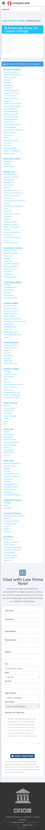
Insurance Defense (10, 109)
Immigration (7, 216)
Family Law (7, 447)
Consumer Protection (11, 311)
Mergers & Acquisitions (11, 227)
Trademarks (7, 508)
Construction (8, 539)
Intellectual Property (10, 224)
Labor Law (7, 382)
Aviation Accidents (9, 77)
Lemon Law (7, 261)
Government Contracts (11, 214)
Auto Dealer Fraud (9, 251)
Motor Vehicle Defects (11, 264)
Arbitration (7, 518)
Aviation (6, 188)
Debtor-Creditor (9, 167)
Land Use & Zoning (10, 555)
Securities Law (8, 235)
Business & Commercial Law (13, 193)
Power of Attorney (9, 416)
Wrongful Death (9, 153)
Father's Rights (8, 450)
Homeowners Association (12, 550)
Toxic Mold (7, 143)
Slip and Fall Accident (10, 140)
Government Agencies (11, 474)
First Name (9, 611)
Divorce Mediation (9, 445)
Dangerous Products (10, 98)
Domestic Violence (10, 348)
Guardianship (8, 411)
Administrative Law (10, 174)
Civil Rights (7, 285)
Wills (5, 424)
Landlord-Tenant (9, 558)
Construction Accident (11, 93)
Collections (7, 164)
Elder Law (6, 293)
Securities (6, 337)
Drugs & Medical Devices (12, 106)
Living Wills (7, 413)
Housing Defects (9, 552)
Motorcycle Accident (10, 114)
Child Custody (8, 434)
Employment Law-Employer (13, 206)
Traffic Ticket (7, 274)
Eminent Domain (9, 545)
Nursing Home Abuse (11, 117)
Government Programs (11, 476)
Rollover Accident (9, 132)
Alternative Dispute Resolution (14, 516)
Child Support (8, 437)
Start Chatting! (22, 756)
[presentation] (22, 748)
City (6, 664)
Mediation (7, 531)
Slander (6, 138)
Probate (6, 419)
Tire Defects (7, 272)
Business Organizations (11, 195)
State (7, 672)
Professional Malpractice (12, 335)
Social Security (8, 492)
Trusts (5, 421)
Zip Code (8, 681)
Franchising (7, 211)
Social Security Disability (11, 495)
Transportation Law (10, 243)
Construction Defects (10, 542)
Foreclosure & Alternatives (12, 547)
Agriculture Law (8, 182)
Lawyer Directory (9, 21)
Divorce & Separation (11, 442)
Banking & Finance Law (11, 190)
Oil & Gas (6, 230)
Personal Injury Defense (11, 125)
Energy (5, 209)
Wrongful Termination (11, 398)
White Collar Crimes (10, 363)
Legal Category (10, 693)
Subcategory (9, 702)
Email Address (10, 631)
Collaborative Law (9, 440)
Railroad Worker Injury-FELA (13, 130)
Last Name (9, 619)
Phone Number (11, 640)
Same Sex (6, 455)
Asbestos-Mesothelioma (11, 75)
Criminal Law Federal (10, 345)
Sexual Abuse (8, 135)
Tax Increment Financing (12, 237)
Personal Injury (8, 122)
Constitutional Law (10, 287)
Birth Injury (7, 80)
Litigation (6, 529)
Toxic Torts (7, 146)
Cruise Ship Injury (9, 96)
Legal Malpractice (9, 327)
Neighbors (7, 560)
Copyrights (7, 503)
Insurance (6, 219)
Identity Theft (8, 324)
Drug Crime (7, 350)
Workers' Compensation (12, 151)
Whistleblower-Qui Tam (11, 392)
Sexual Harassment (10, 298)
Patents (6, 505)
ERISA (5, 379)
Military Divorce (9, 453)
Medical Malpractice (10, 111)
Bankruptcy (7, 161)
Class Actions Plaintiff (11, 90)
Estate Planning (8, 408)
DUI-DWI (6, 258)
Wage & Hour (8, 390)
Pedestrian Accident (10, 119)
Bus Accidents (8, 85)
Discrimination (8, 290)
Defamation (7, 101)
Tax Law (6, 240)
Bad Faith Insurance (10, 253)
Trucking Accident (9, 148)
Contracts (6, 203)
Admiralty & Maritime (11, 72)
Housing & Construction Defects (14, 321)
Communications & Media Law (14, 201)
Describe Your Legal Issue (14, 712)
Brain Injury (7, 83)
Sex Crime (7, 358)
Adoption (6, 432)
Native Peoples (8, 295)
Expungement (8, 356)
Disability (6, 468)
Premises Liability (9, 127)
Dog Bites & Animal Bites (12, 104)
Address (8, 652)
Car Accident (7, 88)
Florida (22, 21)
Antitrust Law (8, 185)
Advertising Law (9, 180)
